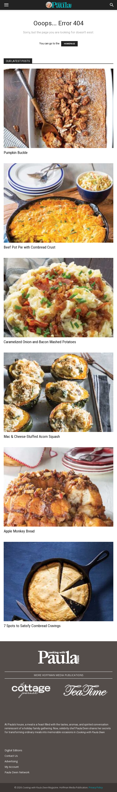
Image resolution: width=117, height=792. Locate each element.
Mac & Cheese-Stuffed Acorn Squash (32, 436)
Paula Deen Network (17, 772)
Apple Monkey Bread (19, 531)
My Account (12, 767)
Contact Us (11, 756)
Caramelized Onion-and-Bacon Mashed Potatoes (40, 342)
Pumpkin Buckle (16, 152)
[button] (6, 5)
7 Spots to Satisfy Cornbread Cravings (32, 626)
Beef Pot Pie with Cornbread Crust (29, 247)
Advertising (11, 761)
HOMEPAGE (69, 44)
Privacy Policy (96, 787)
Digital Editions (13, 750)
